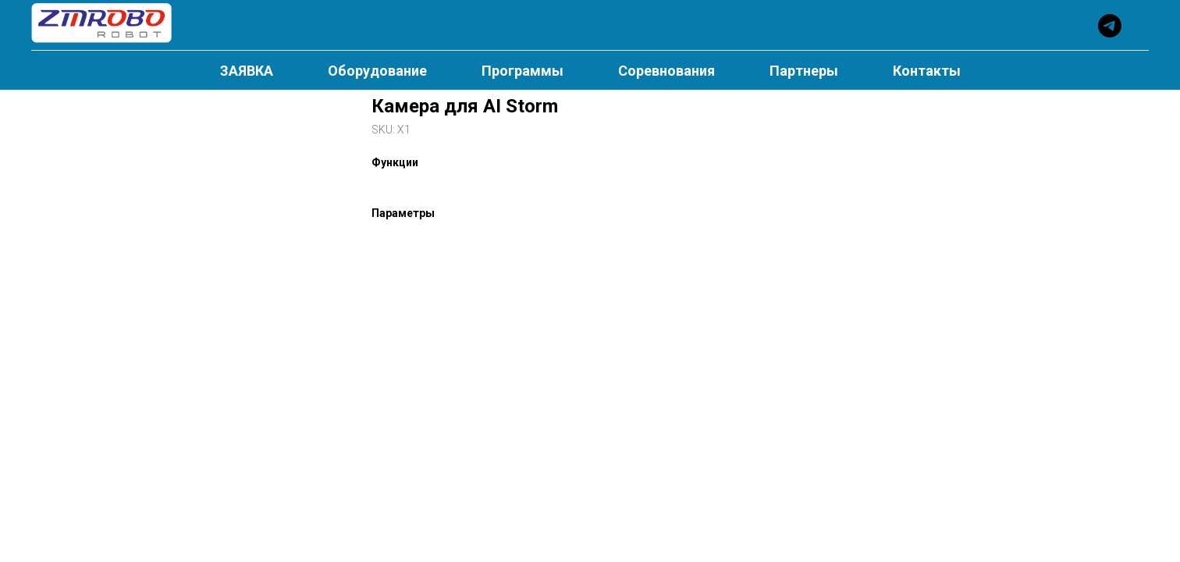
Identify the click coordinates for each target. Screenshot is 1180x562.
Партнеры (803, 70)
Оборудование (377, 70)
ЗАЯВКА (246, 70)
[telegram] (1109, 25)
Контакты (927, 70)
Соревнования (666, 70)
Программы (522, 70)
